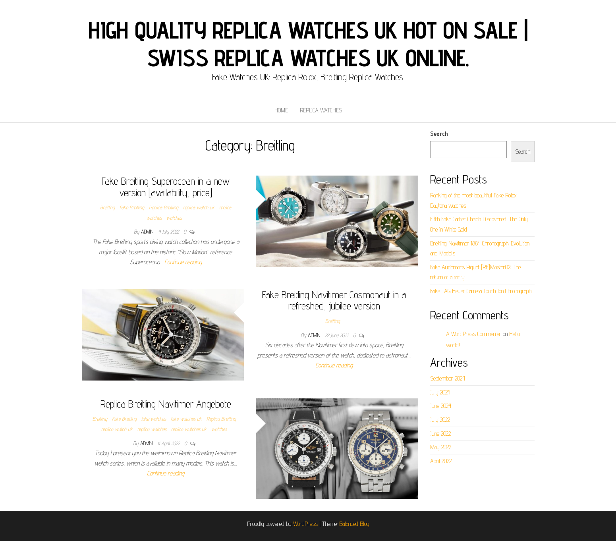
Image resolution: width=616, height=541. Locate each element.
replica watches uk (189, 429)
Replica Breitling (163, 207)
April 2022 (441, 461)
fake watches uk (186, 418)
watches (174, 217)
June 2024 (440, 406)
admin (148, 231)
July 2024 (440, 392)
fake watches (153, 418)
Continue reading (183, 262)
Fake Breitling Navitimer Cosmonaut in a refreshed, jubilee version (334, 300)
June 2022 (440, 433)
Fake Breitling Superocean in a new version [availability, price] (166, 187)
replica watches (151, 429)
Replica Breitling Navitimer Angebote (165, 404)
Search (439, 133)
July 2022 (440, 419)
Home (281, 110)
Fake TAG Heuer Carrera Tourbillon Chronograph (480, 291)
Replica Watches (321, 110)
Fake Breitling (132, 207)
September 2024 (447, 378)
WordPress (305, 523)
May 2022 (440, 447)
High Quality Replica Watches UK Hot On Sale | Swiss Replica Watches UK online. (308, 43)
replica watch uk (198, 207)
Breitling (107, 207)
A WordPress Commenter (473, 334)
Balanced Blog (354, 523)
